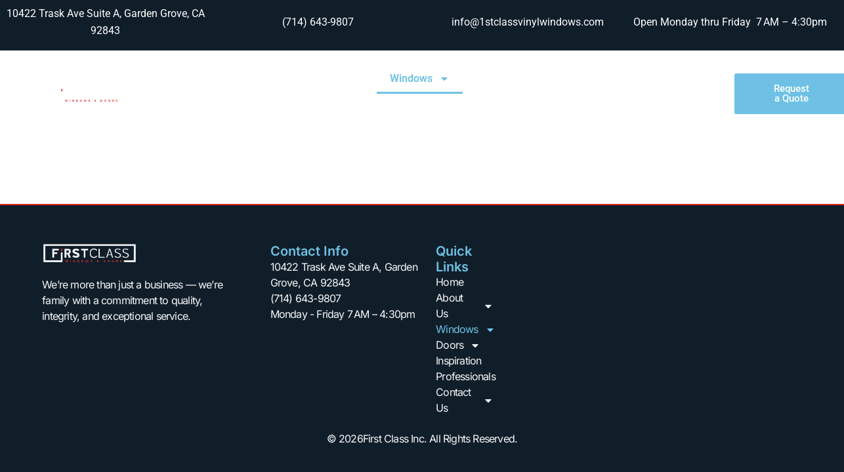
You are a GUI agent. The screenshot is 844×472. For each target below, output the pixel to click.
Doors (498, 78)
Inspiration (572, 78)
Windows (420, 78)
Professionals (655, 78)
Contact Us (654, 109)
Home (263, 78)
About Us (333, 78)
